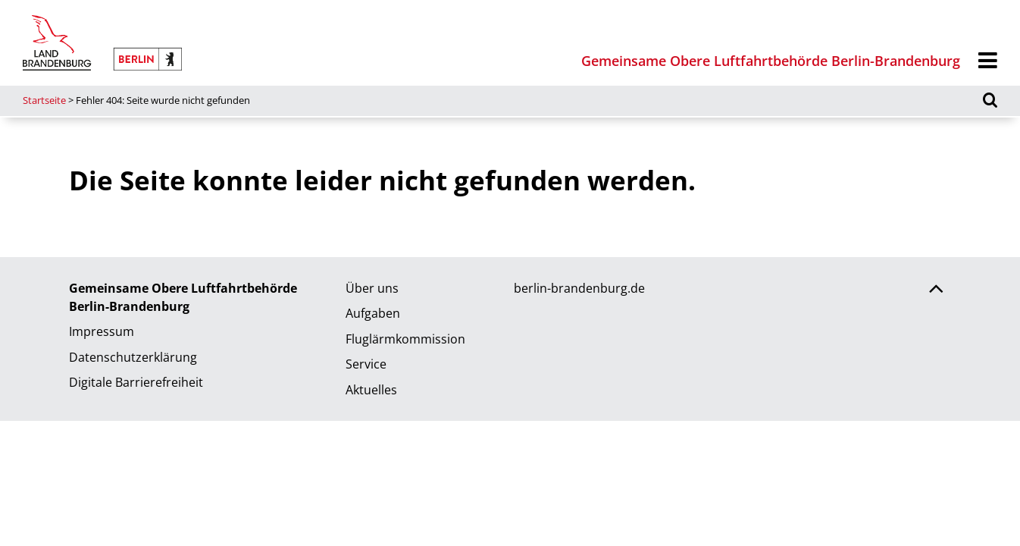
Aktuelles (371, 389)
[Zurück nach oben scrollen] (936, 290)
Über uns (372, 288)
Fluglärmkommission (405, 339)
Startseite (44, 100)
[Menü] (987, 61)
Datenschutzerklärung (133, 357)
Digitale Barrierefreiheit (136, 382)
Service (366, 364)
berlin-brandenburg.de (579, 288)
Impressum (101, 331)
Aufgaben (373, 313)
